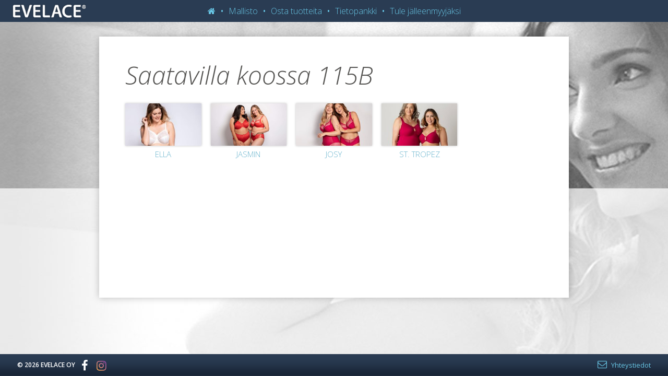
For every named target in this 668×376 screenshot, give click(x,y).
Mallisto (243, 11)
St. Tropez (419, 154)
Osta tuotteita (296, 11)
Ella (163, 154)
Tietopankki (356, 11)
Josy (334, 154)
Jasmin (248, 154)
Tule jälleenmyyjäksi (425, 11)
